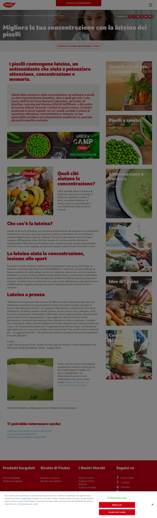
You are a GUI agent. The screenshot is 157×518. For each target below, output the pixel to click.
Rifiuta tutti (117, 505)
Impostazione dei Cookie (117, 498)
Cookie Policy (26, 498)
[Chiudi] (152, 504)
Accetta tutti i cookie (117, 512)
